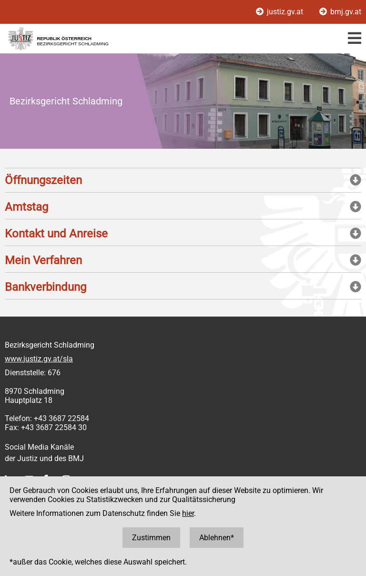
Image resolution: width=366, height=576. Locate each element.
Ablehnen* (216, 537)
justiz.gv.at (280, 11)
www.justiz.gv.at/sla (39, 358)
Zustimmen (151, 537)
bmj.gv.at (340, 11)
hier (188, 513)
